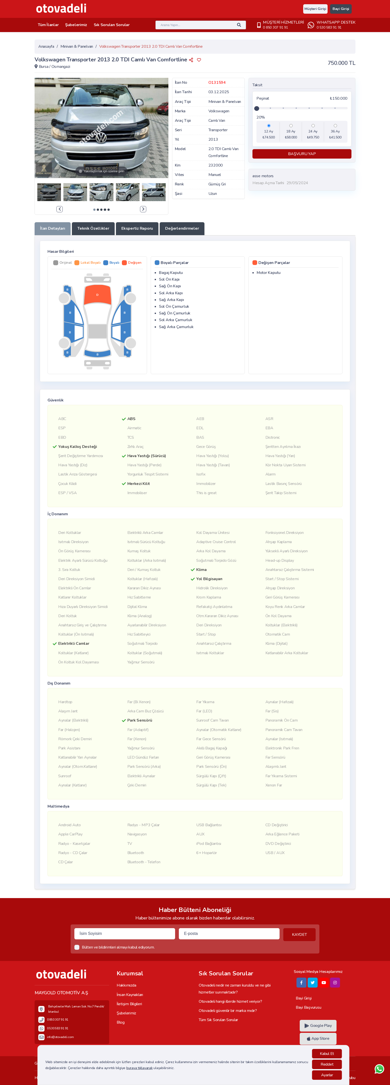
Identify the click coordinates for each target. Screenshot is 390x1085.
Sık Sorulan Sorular (114, 25)
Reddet (327, 1064)
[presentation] (59, 209)
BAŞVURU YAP (302, 154)
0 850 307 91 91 (275, 27)
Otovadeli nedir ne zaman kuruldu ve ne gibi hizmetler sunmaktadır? (235, 989)
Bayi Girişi (340, 8)
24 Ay (312, 131)
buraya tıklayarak (139, 1068)
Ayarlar (327, 1075)
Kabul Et (327, 1053)
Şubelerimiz (77, 25)
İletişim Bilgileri (129, 1004)
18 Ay (290, 131)
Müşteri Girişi (313, 8)
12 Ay (268, 131)
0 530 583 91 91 (329, 27)
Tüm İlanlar (48, 25)
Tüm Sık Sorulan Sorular (218, 1020)
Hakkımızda (126, 985)
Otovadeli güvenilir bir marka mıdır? (228, 1010)
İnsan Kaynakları (130, 995)
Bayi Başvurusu (308, 1007)
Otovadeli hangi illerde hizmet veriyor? (230, 1001)
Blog (121, 1022)
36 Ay (335, 131)
